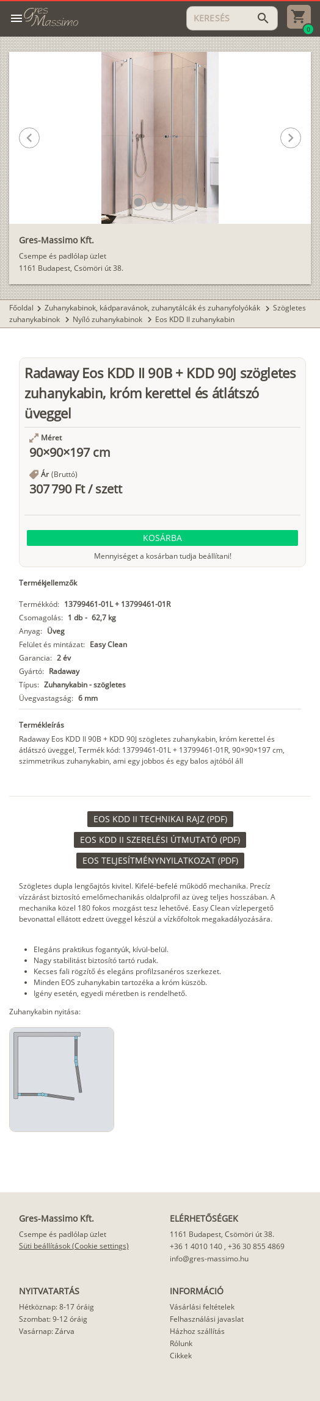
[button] (138, 202)
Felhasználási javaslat (207, 1319)
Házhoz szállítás (197, 1331)
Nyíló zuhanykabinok (108, 319)
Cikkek (181, 1355)
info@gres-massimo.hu (209, 1258)
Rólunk (181, 1343)
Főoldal (21, 308)
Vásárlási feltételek (202, 1307)
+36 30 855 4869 (256, 1246)
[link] (160, 819)
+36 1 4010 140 (196, 1246)
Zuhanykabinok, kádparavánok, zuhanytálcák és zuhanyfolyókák (153, 308)
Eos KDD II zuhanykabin (195, 319)
